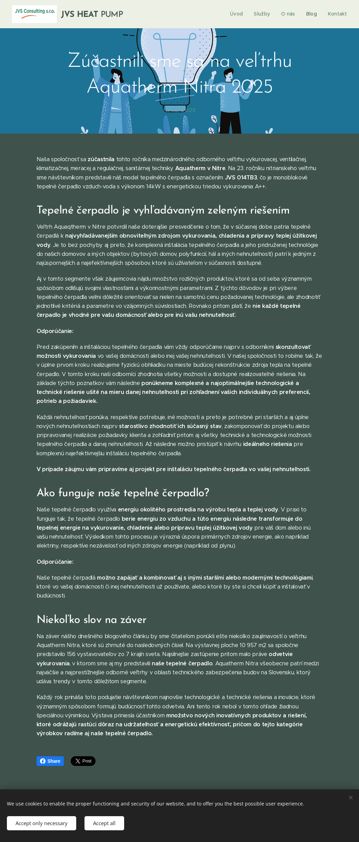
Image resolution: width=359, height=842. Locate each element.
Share (50, 761)
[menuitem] (241, 14)
